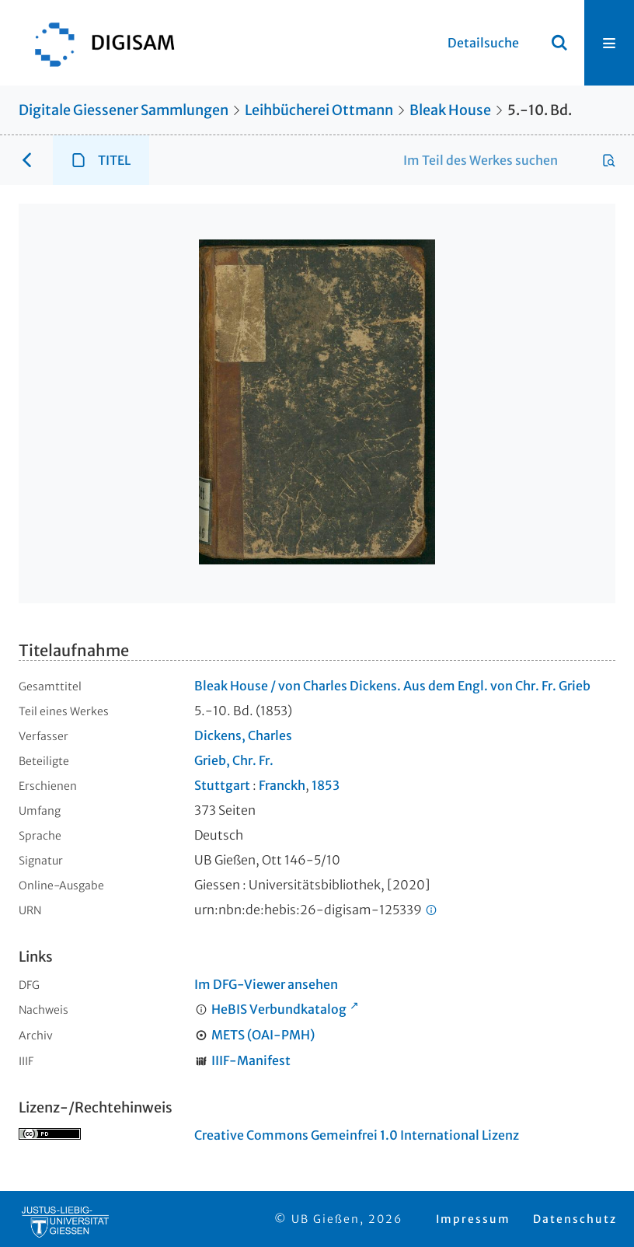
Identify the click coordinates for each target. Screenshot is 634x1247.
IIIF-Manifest (251, 1060)
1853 (326, 785)
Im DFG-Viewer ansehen (266, 984)
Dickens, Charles (243, 735)
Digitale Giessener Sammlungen (123, 110)
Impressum (473, 1219)
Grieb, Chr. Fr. (233, 760)
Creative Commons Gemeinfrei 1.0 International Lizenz (356, 1135)
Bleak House (450, 110)
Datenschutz (575, 1219)
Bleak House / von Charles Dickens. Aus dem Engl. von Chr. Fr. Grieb (392, 685)
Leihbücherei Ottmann (319, 110)
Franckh (282, 785)
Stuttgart (222, 785)
